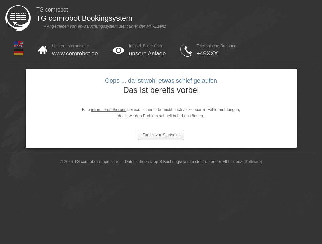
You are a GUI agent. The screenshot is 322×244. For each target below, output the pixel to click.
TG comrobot (86, 161)
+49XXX (207, 53)
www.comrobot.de (75, 53)
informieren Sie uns (108, 109)
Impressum (110, 161)
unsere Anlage (147, 53)
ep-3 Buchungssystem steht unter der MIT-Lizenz (122, 26)
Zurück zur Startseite (161, 135)
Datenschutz (136, 161)
